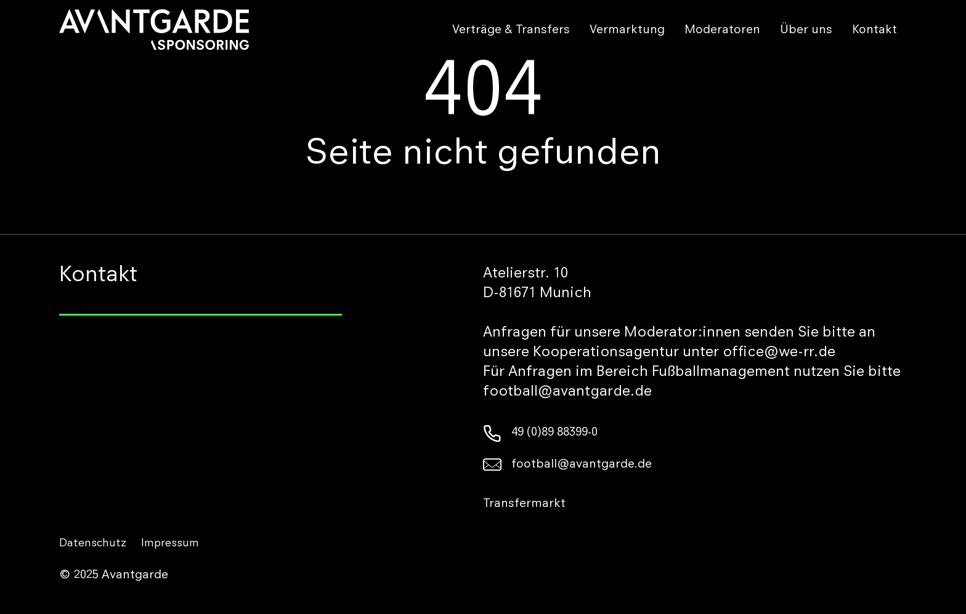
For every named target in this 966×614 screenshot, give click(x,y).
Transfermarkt (524, 504)
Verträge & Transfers (511, 31)
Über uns (806, 31)
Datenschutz (92, 543)
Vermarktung (627, 31)
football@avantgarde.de (567, 465)
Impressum (170, 543)
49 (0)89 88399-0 (540, 433)
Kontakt (874, 31)
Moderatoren (722, 31)
